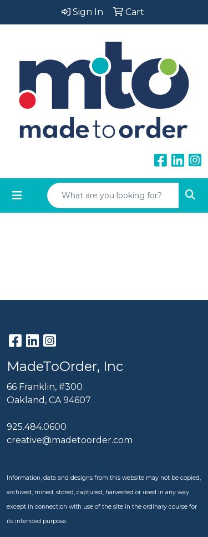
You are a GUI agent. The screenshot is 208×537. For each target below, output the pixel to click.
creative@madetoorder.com (70, 440)
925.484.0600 (37, 426)
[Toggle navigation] (17, 195)
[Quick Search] (113, 195)
